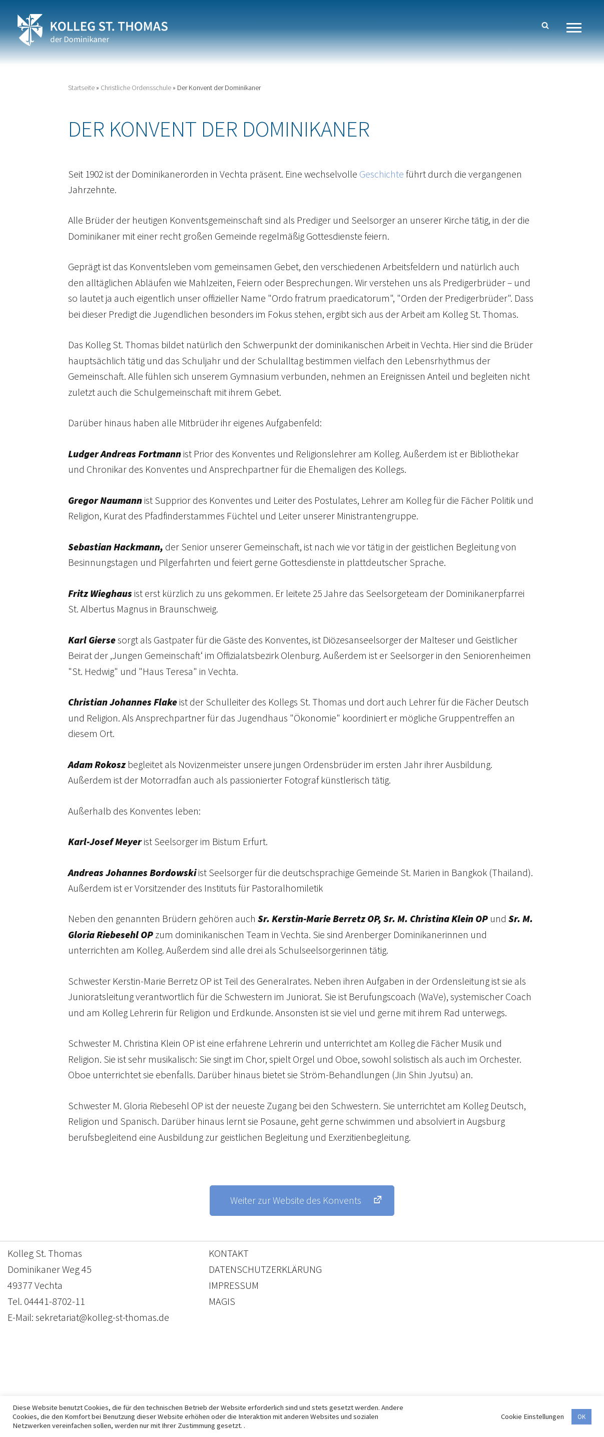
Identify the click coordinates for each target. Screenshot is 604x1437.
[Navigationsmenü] (577, 28)
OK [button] (581, 1416)
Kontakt (208, 1390)
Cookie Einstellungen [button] (532, 1416)
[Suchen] (545, 25)
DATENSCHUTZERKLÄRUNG (265, 1282)
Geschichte (384, 175)
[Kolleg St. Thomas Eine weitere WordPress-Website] (93, 30)
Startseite (81, 88)
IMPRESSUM (234, 1298)
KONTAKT (229, 1266)
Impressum (384, 1390)
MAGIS (222, 1314)
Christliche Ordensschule (136, 88)
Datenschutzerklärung (292, 1390)
